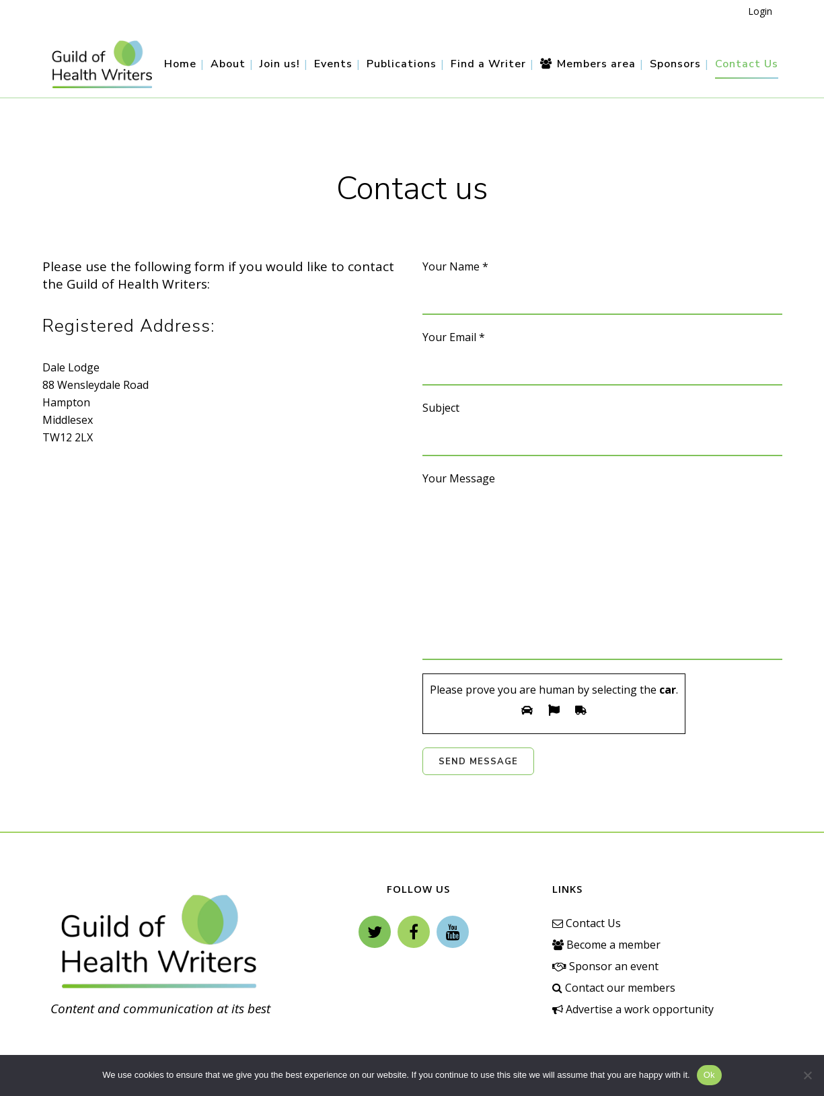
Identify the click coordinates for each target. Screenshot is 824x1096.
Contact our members (613, 987)
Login (760, 11)
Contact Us (586, 923)
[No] (807, 1075)
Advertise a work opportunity (633, 1009)
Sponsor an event (605, 966)
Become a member (606, 944)
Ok (709, 1075)
